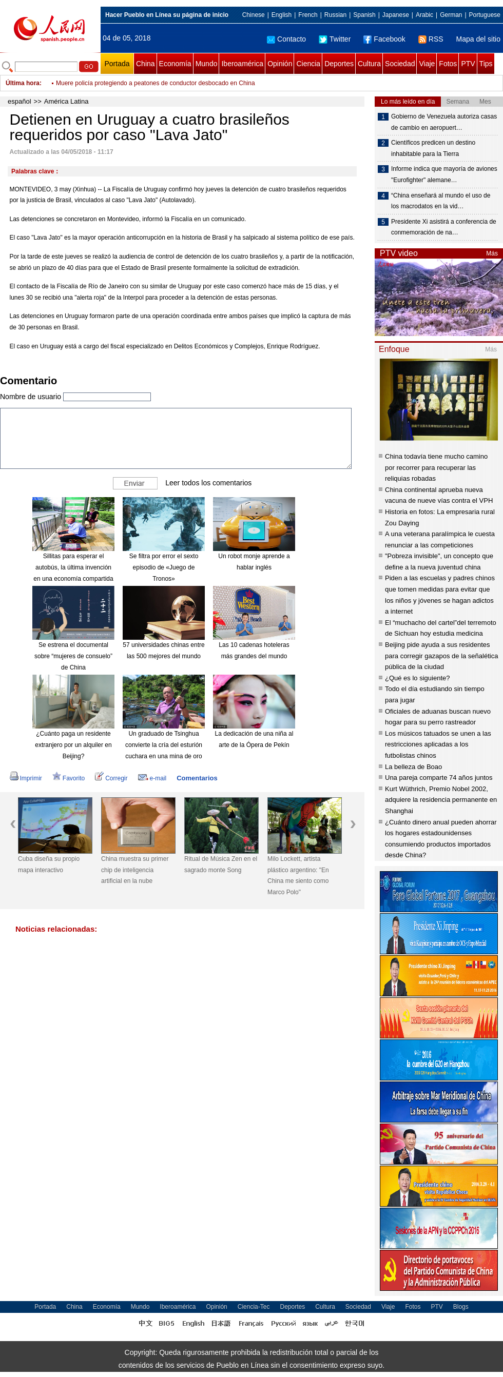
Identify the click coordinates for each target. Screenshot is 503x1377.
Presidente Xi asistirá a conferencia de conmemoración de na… (443, 227)
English (282, 14)
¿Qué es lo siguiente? (417, 678)
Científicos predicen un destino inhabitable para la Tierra (433, 148)
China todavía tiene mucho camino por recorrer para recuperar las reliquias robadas (436, 467)
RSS (430, 39)
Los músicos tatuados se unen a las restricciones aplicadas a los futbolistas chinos (438, 744)
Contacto (286, 39)
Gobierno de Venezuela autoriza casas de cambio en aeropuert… (444, 122)
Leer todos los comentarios (208, 483)
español (19, 101)
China (145, 64)
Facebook (384, 39)
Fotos (448, 64)
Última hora (23, 83)
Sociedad (400, 64)
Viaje (427, 64)
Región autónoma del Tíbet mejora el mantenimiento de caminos (144, 83)
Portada (116, 64)
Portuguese (484, 14)
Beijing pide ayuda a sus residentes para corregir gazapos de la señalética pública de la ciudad (441, 656)
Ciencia (308, 64)
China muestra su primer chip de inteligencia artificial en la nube (134, 869)
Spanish (364, 14)
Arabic (424, 14)
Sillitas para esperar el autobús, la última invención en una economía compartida (73, 567)
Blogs (461, 1306)
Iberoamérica (242, 64)
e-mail (152, 778)
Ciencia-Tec (254, 1306)
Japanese (395, 14)
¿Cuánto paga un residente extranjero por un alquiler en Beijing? (73, 744)
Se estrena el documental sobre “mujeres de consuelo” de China (73, 656)
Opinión (279, 64)
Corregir (111, 778)
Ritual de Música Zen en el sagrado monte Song (220, 864)
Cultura (369, 64)
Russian (335, 14)
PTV (468, 64)
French (307, 14)
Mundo (207, 64)
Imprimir (26, 778)
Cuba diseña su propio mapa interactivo (49, 864)
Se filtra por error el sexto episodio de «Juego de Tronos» (164, 567)
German (451, 14)
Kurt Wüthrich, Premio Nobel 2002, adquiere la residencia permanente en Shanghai (441, 800)
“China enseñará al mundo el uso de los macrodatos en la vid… (440, 201)
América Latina (66, 101)
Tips (486, 64)
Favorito (68, 778)
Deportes (339, 64)
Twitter (335, 39)
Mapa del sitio (478, 39)
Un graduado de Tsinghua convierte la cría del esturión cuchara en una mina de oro (163, 744)
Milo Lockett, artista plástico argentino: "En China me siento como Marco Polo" (298, 875)
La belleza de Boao (413, 767)
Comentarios (197, 778)
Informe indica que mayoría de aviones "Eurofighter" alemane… (444, 174)
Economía (175, 64)
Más (492, 253)
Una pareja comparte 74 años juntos (439, 777)
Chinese (253, 14)
